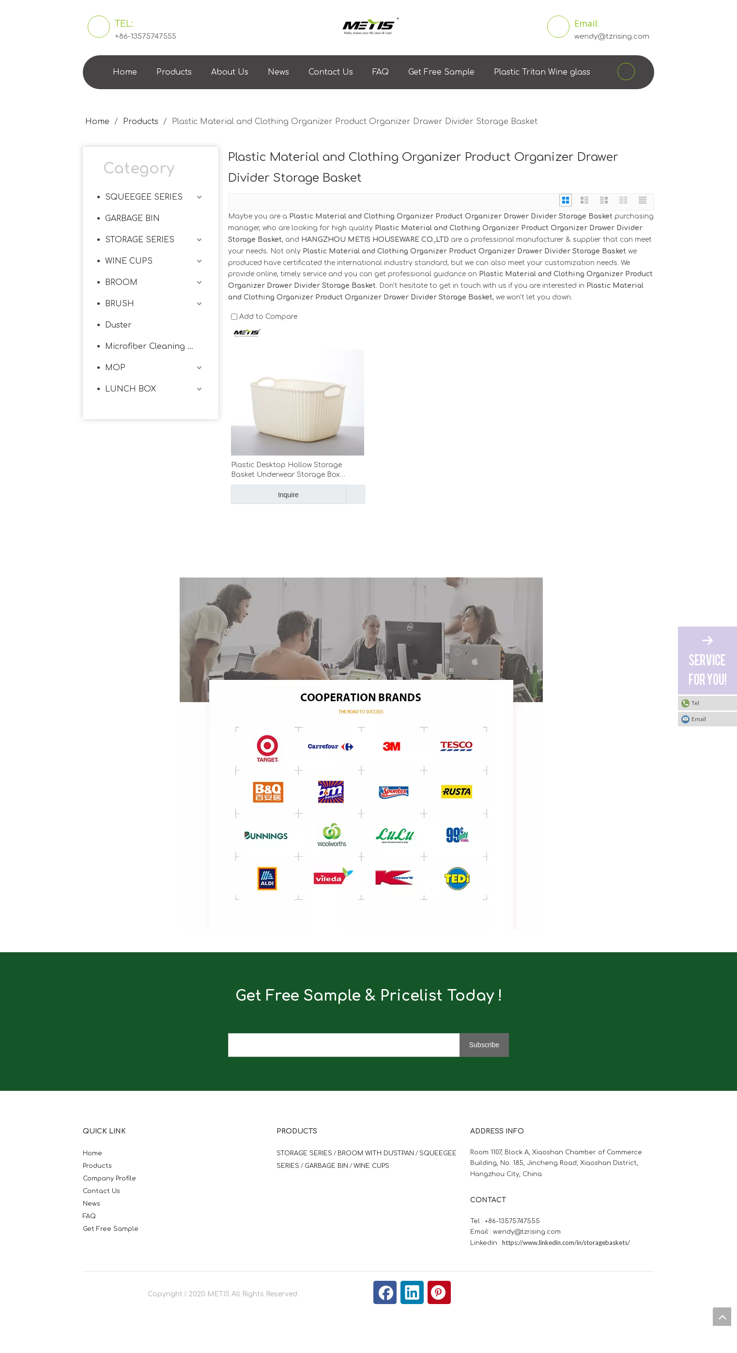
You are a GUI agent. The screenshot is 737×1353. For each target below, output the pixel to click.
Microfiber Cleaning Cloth (154, 346)
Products (174, 72)
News (278, 72)
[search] (352, 1045)
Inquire (265, 494)
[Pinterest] (439, 1292)
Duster (118, 325)
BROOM (121, 282)
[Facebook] (385, 1292)
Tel (695, 703)
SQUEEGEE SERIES (144, 197)
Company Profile (109, 1178)
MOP (115, 367)
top (722, 1316)
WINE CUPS (129, 261)
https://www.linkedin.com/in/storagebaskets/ (566, 1242)
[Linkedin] (412, 1292)
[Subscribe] (484, 1045)
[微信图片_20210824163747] (187, 585)
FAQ (380, 72)
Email (698, 719)
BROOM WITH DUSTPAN (376, 1153)
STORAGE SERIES (139, 240)
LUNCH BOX (130, 389)
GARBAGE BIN (132, 218)
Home (125, 72)
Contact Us (330, 72)
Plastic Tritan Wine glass (542, 72)
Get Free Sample (441, 72)
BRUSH (119, 303)
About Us (229, 72)
